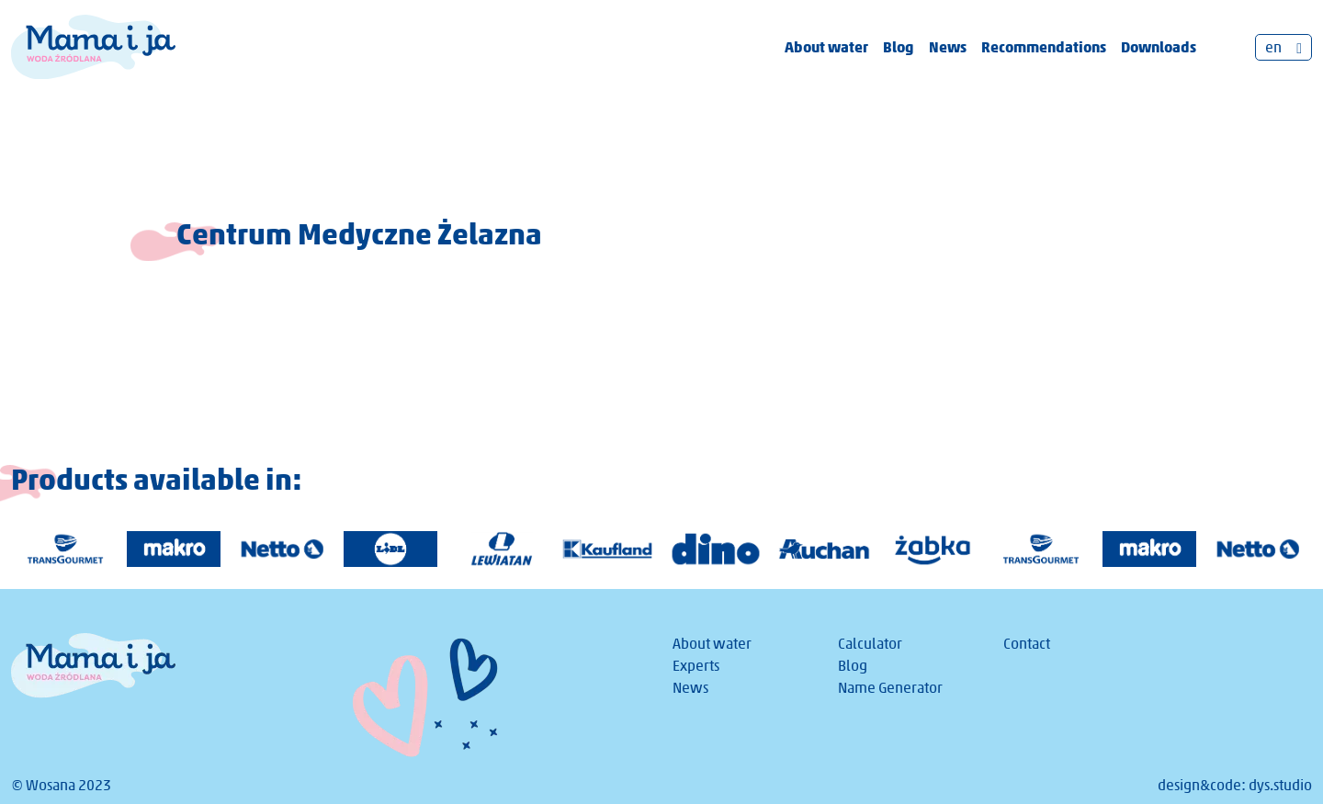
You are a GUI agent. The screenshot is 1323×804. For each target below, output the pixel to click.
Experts (696, 665)
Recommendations (1043, 47)
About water (826, 47)
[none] (1283, 47)
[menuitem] (1283, 47)
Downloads (1158, 47)
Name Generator (890, 687)
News (948, 47)
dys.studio (1280, 785)
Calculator (870, 643)
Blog (898, 47)
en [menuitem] (1273, 47)
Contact (1026, 643)
